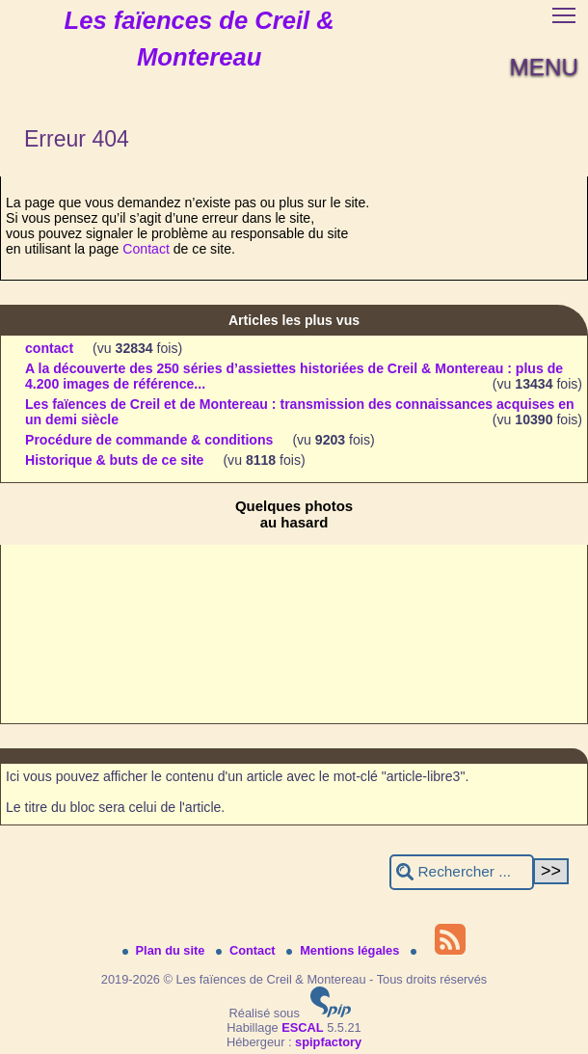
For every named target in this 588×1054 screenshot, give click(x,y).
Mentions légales (344, 950)
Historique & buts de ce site (114, 460)
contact (49, 348)
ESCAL (302, 1027)
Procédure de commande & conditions (149, 439)
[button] (564, 15)
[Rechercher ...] (461, 872)
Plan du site (165, 950)
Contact (146, 249)
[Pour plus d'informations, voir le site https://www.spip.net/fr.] (331, 1013)
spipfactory (328, 1042)
